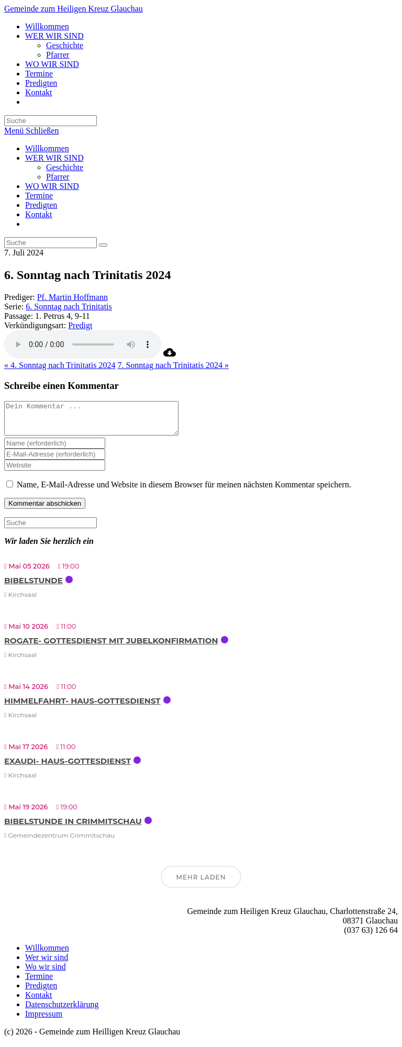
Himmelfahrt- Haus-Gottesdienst (82, 707)
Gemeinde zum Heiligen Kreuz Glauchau (73, 8)
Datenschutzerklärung (61, 1010)
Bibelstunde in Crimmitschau (73, 827)
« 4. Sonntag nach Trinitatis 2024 (59, 365)
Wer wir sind (46, 963)
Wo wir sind (45, 972)
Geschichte (64, 167)
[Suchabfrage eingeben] (50, 120)
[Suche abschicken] (103, 245)
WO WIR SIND (52, 186)
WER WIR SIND (54, 157)
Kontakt (38, 214)
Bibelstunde (33, 587)
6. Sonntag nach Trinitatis (68, 306)
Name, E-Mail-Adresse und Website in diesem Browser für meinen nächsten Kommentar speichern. (184, 490)
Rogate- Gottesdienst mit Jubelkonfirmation (111, 647)
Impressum (43, 1020)
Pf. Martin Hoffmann (72, 297)
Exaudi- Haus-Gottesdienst (67, 767)
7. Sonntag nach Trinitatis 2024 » (172, 365)
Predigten (41, 205)
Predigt (80, 325)
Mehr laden (201, 883)
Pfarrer (57, 176)
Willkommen (47, 148)
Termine (39, 195)
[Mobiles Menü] (31, 130)
